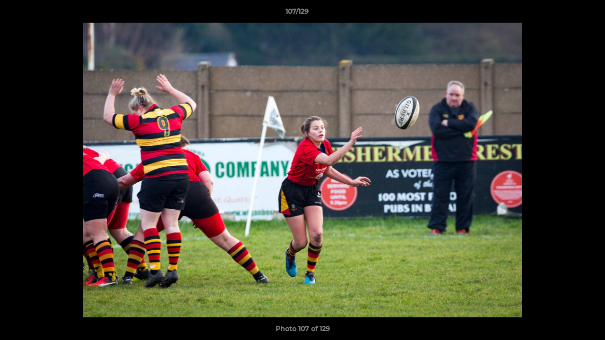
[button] (565, 13)
